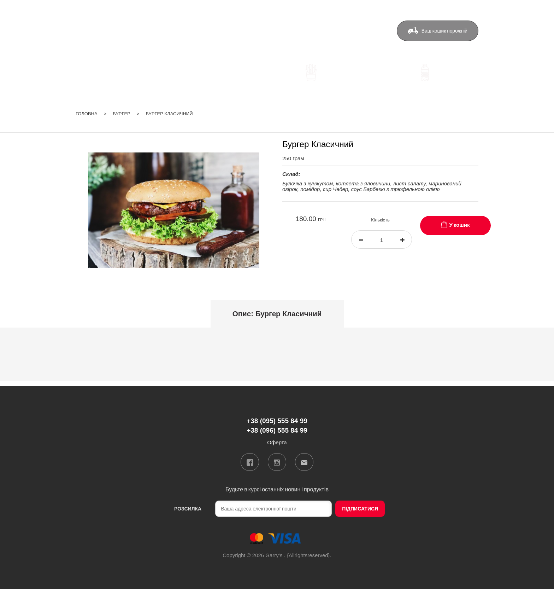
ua (448, 8)
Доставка (261, 31)
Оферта (364, 31)
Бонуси (296, 31)
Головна (87, 113)
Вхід (473, 8)
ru (457, 8)
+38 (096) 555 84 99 (196, 42)
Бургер (121, 113)
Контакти (329, 31)
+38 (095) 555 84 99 (196, 32)
